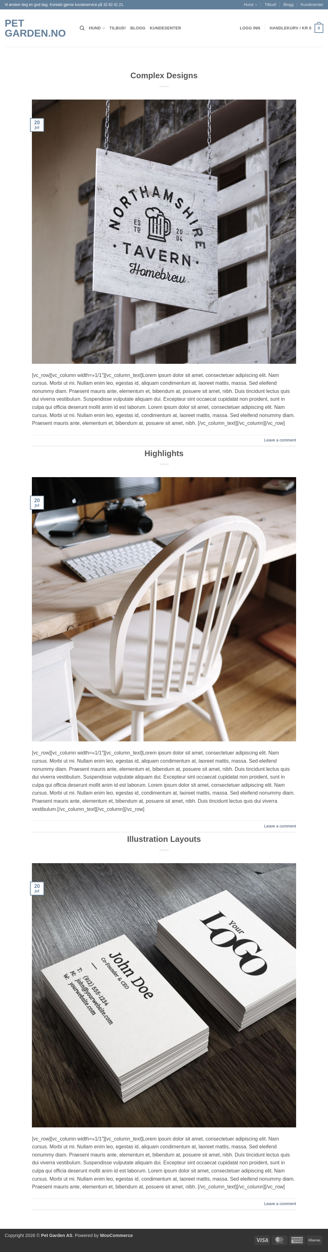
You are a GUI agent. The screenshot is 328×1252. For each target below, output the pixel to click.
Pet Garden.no (35, 28)
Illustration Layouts (164, 839)
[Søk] (82, 28)
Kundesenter (311, 4)
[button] (296, 28)
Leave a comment (280, 440)
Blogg (288, 4)
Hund (251, 5)
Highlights (164, 453)
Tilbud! (270, 4)
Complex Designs (164, 75)
